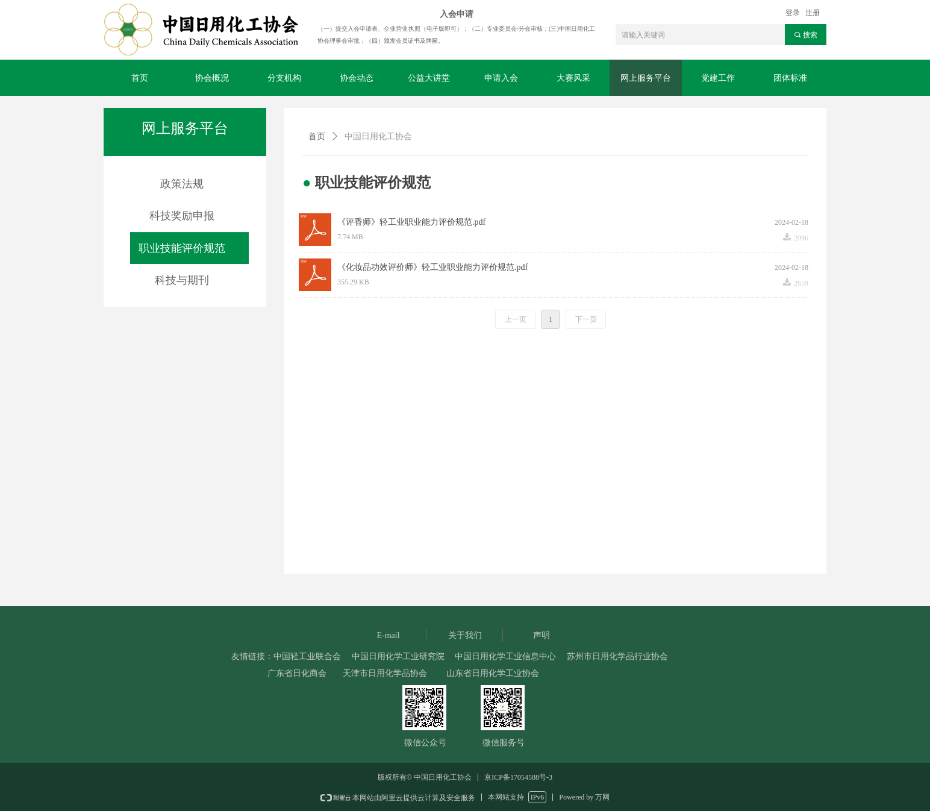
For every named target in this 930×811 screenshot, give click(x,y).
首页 (316, 136)
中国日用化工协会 (378, 136)
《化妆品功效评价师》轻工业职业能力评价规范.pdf (432, 267)
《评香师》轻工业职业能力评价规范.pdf (411, 222)
